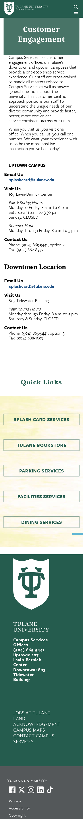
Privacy (15, 801)
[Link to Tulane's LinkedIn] (40, 789)
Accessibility (19, 808)
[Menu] (76, 12)
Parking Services (41, 470)
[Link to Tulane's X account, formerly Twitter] (21, 789)
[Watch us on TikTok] (49, 789)
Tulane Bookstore (41, 445)
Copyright (17, 815)
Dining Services (41, 522)
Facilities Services (41, 496)
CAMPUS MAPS (29, 730)
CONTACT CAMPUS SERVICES (33, 738)
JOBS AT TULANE (31, 712)
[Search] (76, 7)
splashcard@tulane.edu (31, 180)
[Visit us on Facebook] (12, 789)
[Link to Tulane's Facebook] (31, 789)
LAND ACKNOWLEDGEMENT (36, 721)
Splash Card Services (41, 419)
